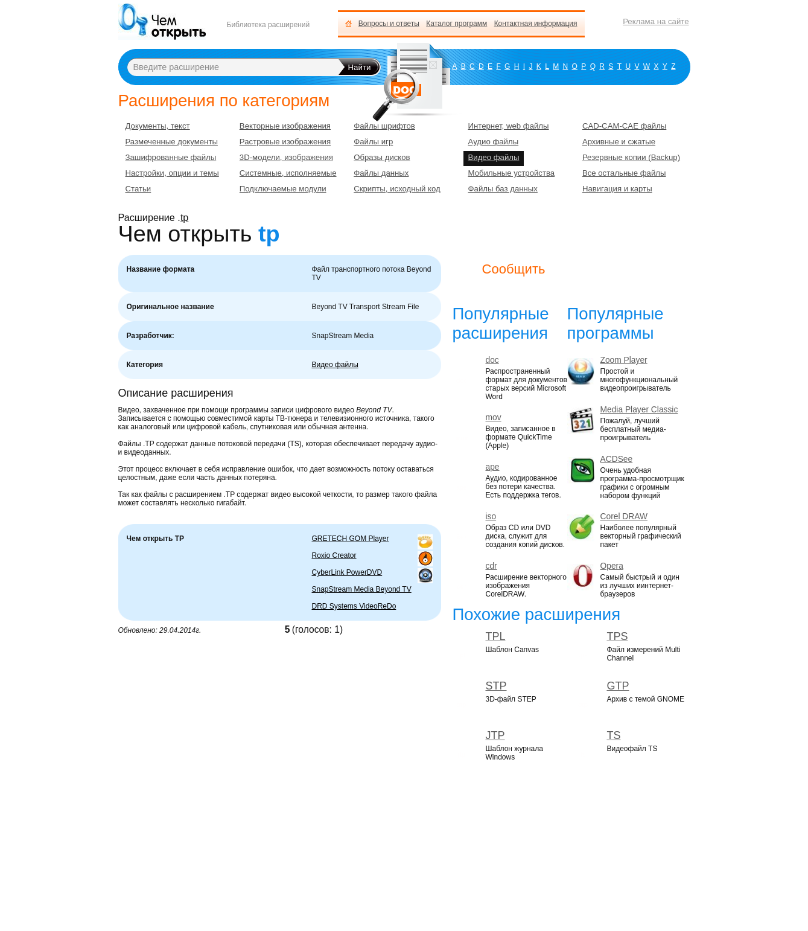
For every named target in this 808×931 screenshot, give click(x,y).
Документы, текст (158, 125)
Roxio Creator (334, 555)
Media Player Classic (639, 409)
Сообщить (514, 269)
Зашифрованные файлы (171, 157)
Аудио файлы (493, 141)
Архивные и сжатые (618, 141)
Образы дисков (382, 157)
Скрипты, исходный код (397, 188)
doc (492, 360)
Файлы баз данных (503, 188)
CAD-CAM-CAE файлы (624, 125)
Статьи (138, 188)
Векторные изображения (285, 125)
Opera (611, 566)
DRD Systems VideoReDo (354, 606)
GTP (617, 686)
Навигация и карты (617, 188)
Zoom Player (623, 360)
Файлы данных (381, 173)
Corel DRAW (623, 516)
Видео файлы (335, 364)
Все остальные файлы (624, 173)
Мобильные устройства (511, 173)
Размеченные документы (172, 141)
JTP (495, 735)
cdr (491, 566)
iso (491, 516)
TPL (496, 636)
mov (493, 417)
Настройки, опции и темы (172, 173)
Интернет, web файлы (508, 125)
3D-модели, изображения (286, 157)
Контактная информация (535, 23)
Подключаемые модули (283, 188)
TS (613, 735)
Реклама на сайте (656, 21)
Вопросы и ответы (388, 23)
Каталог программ (456, 23)
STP (496, 686)
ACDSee (616, 459)
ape (493, 467)
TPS (617, 636)
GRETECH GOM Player (350, 538)
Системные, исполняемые (288, 173)
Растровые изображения (285, 141)
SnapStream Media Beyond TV (362, 589)
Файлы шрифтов (384, 125)
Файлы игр (373, 141)
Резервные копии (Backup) (631, 157)
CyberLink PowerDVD (347, 572)
